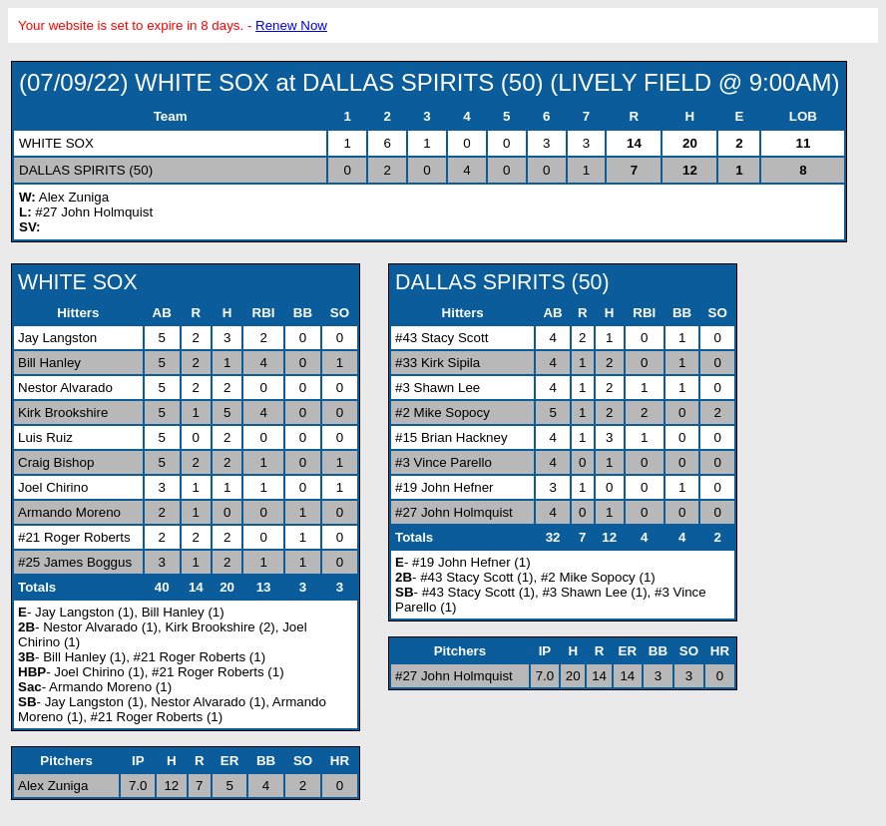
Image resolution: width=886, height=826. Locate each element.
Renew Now (291, 25)
